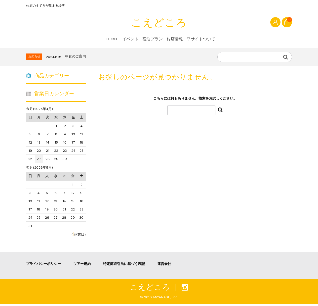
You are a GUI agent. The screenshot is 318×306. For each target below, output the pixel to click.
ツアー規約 (82, 266)
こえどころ (159, 23)
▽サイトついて (205, 39)
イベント (126, 39)
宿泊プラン (152, 39)
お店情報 (177, 39)
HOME (105, 39)
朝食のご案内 (75, 58)
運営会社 (164, 266)
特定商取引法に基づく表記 (124, 266)
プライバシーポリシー (43, 266)
